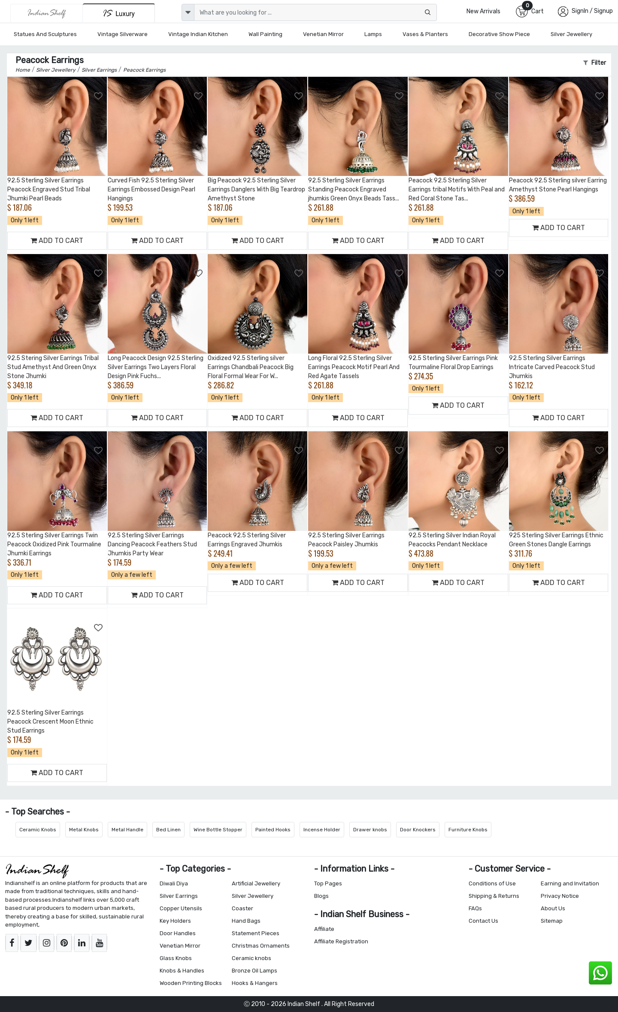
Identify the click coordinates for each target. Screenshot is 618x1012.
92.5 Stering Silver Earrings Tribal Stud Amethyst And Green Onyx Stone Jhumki (53, 367)
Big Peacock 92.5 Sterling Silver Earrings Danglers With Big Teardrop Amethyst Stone (256, 189)
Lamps (373, 34)
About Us (553, 908)
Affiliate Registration (341, 941)
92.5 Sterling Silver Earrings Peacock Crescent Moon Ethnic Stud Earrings (50, 721)
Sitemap (552, 921)
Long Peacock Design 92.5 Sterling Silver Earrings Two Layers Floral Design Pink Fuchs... (155, 367)
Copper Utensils (181, 908)
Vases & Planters (425, 34)
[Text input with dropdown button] (315, 12)
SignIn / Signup (592, 11)
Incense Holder (321, 830)
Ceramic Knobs (37, 830)
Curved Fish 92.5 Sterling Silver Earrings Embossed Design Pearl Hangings (151, 189)
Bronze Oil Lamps (254, 970)
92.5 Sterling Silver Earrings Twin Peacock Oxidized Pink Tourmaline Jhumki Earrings (54, 544)
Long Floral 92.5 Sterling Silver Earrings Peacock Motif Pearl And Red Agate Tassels (354, 367)
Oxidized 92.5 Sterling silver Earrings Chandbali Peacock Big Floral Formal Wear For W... (251, 367)
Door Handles (178, 933)
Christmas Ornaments (261, 945)
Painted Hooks (273, 830)
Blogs (321, 896)
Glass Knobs (176, 958)
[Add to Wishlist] (98, 96)
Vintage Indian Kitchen (198, 34)
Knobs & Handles (182, 970)
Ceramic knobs (251, 958)
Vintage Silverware (122, 34)
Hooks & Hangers (255, 983)
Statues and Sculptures (45, 34)
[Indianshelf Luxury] (119, 13)
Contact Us (483, 921)
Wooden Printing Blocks (191, 983)
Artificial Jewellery (256, 883)
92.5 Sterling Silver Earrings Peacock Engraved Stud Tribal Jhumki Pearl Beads (48, 189)
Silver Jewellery (571, 34)
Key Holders (175, 921)
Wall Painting (265, 34)
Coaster (242, 908)
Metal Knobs (84, 830)
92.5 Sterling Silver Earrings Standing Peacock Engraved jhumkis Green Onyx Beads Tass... (353, 189)
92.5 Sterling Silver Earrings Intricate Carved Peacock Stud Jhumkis (552, 367)
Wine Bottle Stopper (218, 830)
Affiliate (324, 929)
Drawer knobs (370, 830)
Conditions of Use (492, 883)
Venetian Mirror (323, 34)
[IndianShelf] (46, 13)
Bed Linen (168, 830)
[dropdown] (188, 12)
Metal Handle (127, 830)
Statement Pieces (255, 933)
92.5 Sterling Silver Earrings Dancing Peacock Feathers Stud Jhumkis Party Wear (152, 544)
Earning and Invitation (570, 883)
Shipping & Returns (494, 896)
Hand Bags (246, 921)
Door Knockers (418, 830)
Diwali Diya (174, 883)
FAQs (475, 908)
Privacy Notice (560, 896)
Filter (594, 63)
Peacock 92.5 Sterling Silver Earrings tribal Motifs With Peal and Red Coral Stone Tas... (457, 189)
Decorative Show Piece (499, 34)
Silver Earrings (179, 896)
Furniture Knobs (468, 830)
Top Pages (328, 883)
